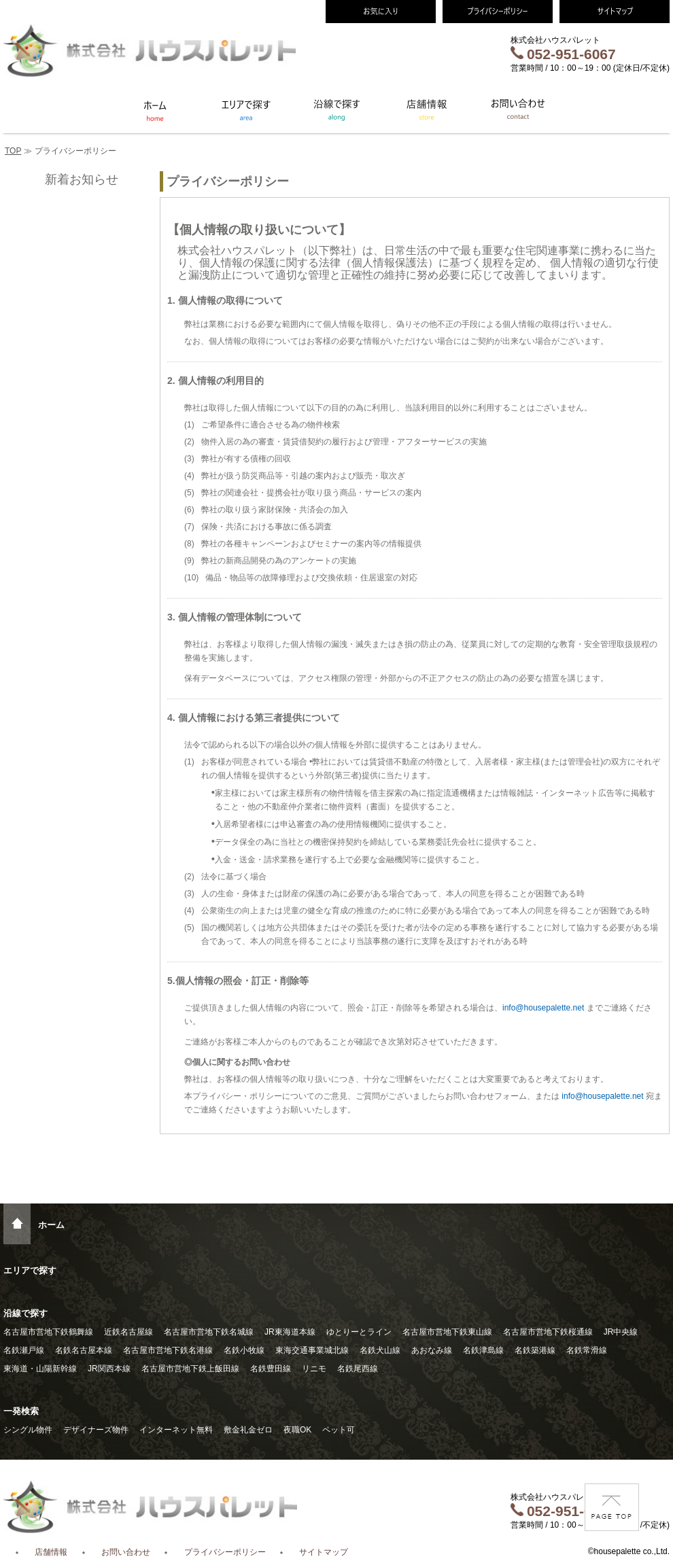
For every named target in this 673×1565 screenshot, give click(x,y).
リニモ (314, 1368)
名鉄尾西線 (357, 1368)
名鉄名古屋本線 (83, 1350)
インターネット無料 (176, 1430)
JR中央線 (621, 1332)
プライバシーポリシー (225, 1552)
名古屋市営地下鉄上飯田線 (190, 1368)
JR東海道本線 (289, 1332)
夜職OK (297, 1430)
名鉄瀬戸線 (23, 1350)
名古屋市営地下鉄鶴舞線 (48, 1332)
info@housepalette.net (543, 1008)
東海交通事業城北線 (312, 1350)
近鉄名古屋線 (128, 1332)
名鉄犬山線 (380, 1350)
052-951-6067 (563, 54)
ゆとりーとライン (359, 1332)
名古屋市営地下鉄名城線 (209, 1332)
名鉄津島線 (483, 1350)
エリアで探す (29, 1270)
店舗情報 (51, 1552)
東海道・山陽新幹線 (40, 1368)
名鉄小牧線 (244, 1350)
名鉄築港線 (535, 1350)
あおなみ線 (431, 1350)
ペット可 (338, 1430)
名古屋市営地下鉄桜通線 (548, 1332)
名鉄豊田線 (270, 1368)
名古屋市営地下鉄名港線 (168, 1350)
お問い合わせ (125, 1552)
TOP (13, 151)
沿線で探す (25, 1313)
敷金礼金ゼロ (248, 1430)
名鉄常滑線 (586, 1350)
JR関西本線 (109, 1368)
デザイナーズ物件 (95, 1430)
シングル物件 (27, 1430)
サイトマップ (323, 1552)
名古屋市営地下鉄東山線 (447, 1332)
